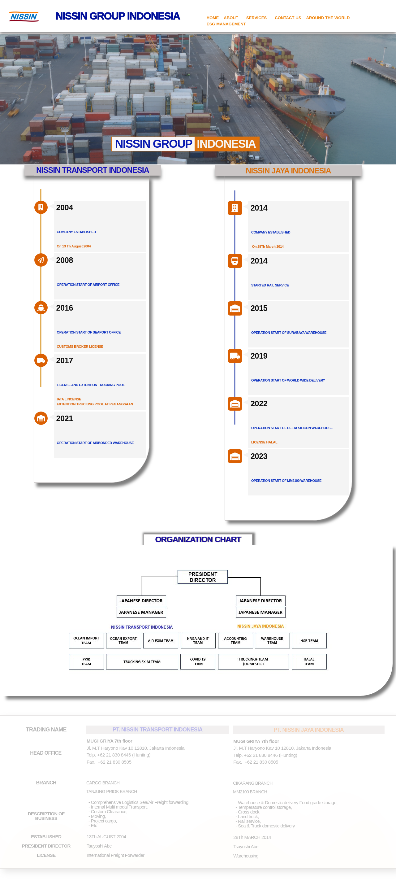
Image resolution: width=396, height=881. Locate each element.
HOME (213, 17)
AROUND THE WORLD (328, 17)
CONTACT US (288, 17)
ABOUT (232, 18)
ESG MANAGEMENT (226, 24)
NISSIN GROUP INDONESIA (118, 16)
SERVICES (258, 18)
